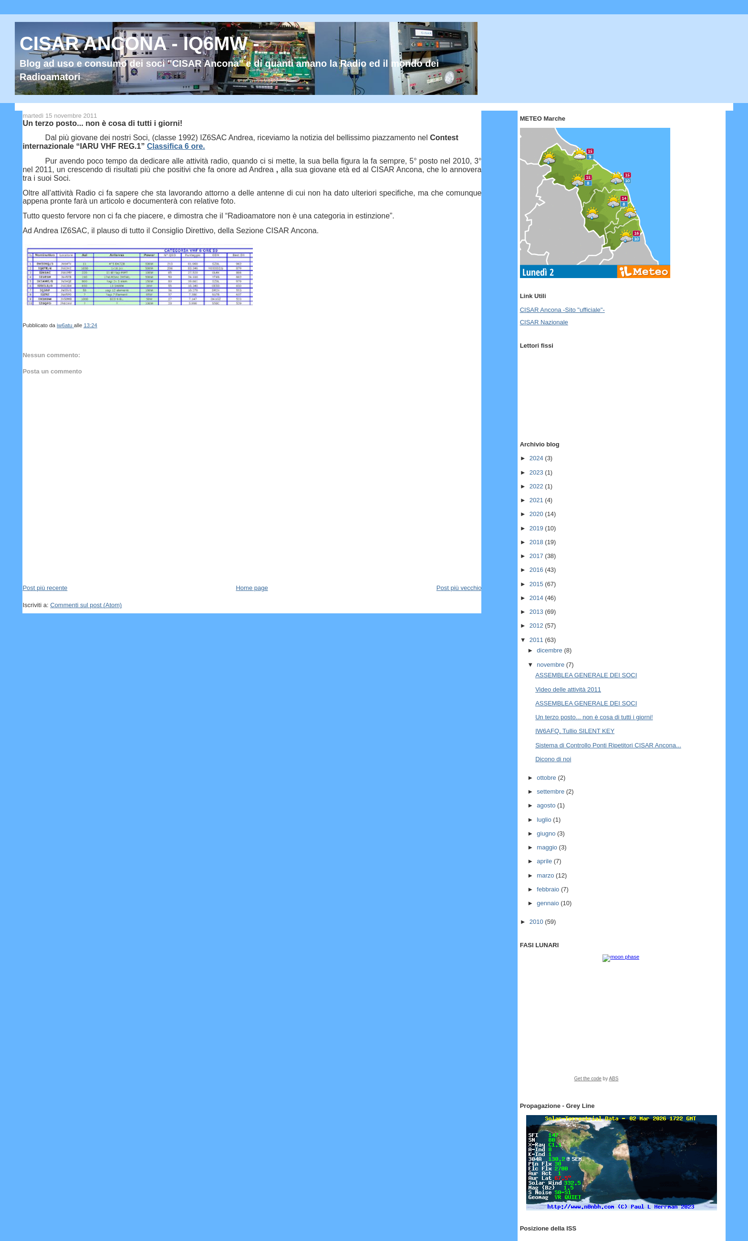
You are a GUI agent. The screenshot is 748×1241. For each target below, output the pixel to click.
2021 (537, 500)
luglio (545, 819)
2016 (537, 569)
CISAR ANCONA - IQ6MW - (140, 43)
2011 (537, 639)
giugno (547, 833)
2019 (537, 528)
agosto (547, 805)
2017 (537, 555)
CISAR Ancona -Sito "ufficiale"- (562, 309)
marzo (546, 875)
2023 (537, 472)
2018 (537, 542)
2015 (537, 584)
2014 (537, 597)
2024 (537, 458)
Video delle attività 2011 (568, 689)
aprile (545, 861)
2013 (537, 611)
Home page (252, 587)
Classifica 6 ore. (176, 146)
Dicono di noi (553, 759)
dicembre (550, 650)
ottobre (547, 777)
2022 (537, 486)
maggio (548, 847)
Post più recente (44, 587)
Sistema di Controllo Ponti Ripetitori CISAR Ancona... (608, 745)
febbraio (549, 889)
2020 (537, 513)
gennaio (549, 903)
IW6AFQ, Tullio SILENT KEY (574, 730)
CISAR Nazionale (544, 322)
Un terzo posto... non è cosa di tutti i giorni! (594, 717)
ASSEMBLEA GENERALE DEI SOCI (586, 675)
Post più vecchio (459, 587)
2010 (537, 921)
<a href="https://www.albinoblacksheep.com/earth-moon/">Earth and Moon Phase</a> (621, 1021)
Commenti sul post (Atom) (86, 605)
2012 (537, 625)
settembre (551, 791)
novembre (551, 664)
